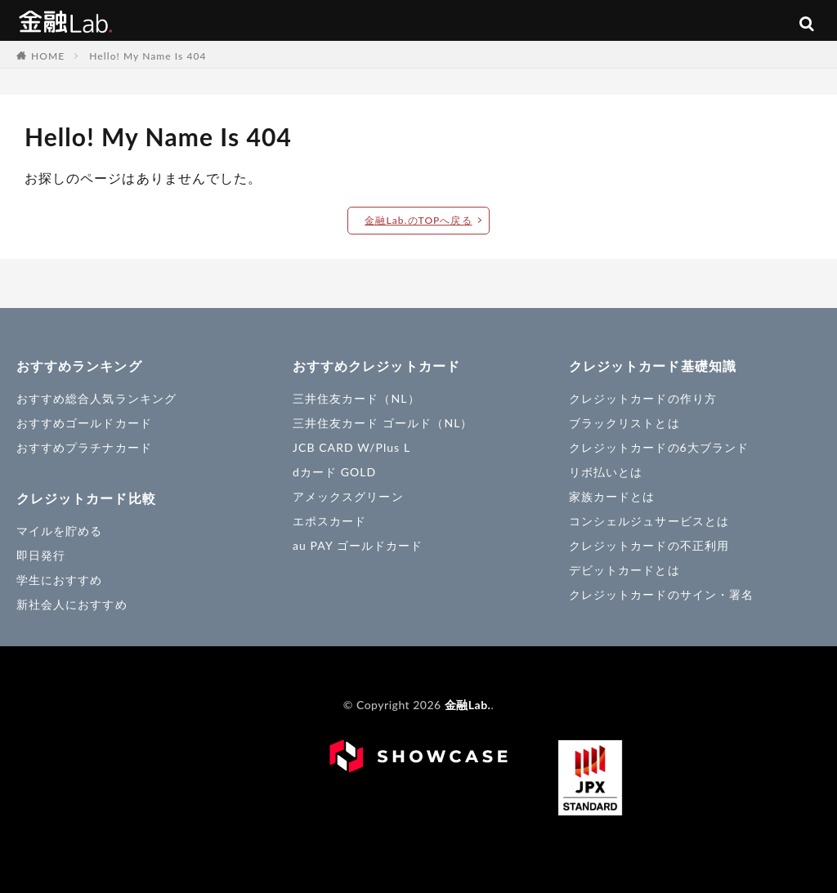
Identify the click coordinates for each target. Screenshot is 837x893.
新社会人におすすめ (72, 604)
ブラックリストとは (624, 423)
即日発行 (40, 555)
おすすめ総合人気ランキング (96, 398)
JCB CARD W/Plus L (351, 447)
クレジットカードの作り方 (643, 398)
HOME (48, 56)
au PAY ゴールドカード (358, 545)
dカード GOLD (334, 472)
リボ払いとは (605, 472)
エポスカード (329, 521)
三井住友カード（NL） (356, 398)
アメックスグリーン (348, 496)
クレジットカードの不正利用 (649, 545)
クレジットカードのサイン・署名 (661, 594)
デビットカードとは (624, 570)
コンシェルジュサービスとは (649, 521)
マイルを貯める (59, 531)
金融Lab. (65, 20)
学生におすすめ (59, 580)
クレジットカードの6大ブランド (659, 447)
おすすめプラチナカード (84, 447)
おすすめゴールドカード (84, 423)
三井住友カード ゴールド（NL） (383, 423)
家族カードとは (612, 496)
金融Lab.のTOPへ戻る (418, 220)
